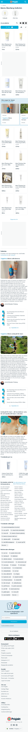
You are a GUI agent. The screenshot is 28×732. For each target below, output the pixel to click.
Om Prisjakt (4, 686)
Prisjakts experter (6, 653)
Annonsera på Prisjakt (7, 676)
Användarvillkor (5, 704)
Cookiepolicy (4, 707)
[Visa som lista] (23, 23)
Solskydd (13, 255)
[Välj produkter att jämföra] (21, 27)
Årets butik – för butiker (7, 678)
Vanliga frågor (5, 689)
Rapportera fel (14, 219)
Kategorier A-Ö (5, 660)
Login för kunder (5, 680)
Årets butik (4, 658)
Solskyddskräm (4, 255)
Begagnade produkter (7, 665)
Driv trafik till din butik (7, 673)
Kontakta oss (4, 691)
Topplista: (4, 258)
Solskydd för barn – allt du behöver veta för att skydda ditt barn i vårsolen (14, 413)
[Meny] (2, 2)
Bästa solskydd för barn (15, 334)
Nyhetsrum (4, 696)
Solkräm (4, 5)
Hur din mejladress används (7, 625)
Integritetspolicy (5, 709)
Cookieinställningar (6, 712)
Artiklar (3, 650)
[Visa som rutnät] (20, 23)
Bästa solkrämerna (13, 258)
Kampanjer (4, 662)
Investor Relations (6, 698)
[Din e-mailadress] (14, 617)
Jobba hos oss (5, 694)
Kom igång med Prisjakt (7, 646)
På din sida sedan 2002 (7, 648)
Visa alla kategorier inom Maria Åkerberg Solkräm (19, 483)
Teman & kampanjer (6, 655)
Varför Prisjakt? (5, 671)
